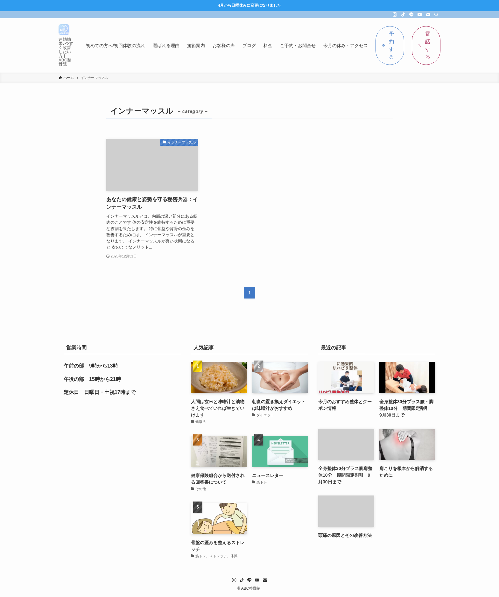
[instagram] (395, 14)
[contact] (428, 14)
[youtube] (420, 14)
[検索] (436, 14)
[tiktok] (403, 14)
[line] (411, 14)
